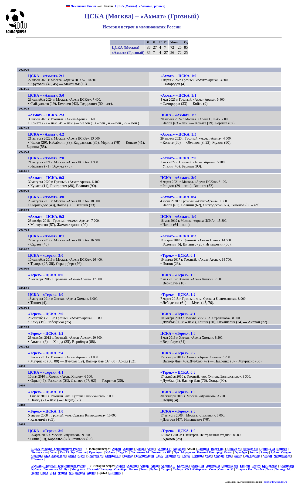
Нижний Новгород (209, 452)
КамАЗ (64, 452)
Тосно (186, 455)
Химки (267, 455)
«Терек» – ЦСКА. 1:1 (45, 392)
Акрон (116, 448)
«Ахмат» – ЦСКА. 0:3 (46, 178)
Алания (128, 448)
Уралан (219, 455)
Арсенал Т (164, 448)
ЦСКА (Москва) (126, 6)
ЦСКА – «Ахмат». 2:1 (46, 76)
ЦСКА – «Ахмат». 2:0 (46, 158)
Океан (228, 452)
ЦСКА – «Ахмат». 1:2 (178, 115)
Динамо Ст (268, 448)
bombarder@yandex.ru (275, 482)
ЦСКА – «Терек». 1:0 (178, 275)
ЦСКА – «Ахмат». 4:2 (46, 134)
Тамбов (128, 455)
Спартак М (95, 455)
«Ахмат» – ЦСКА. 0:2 (46, 216)
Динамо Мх (250, 448)
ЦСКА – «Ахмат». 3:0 (46, 95)
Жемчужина (39, 452)
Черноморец (282, 455)
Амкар (140, 448)
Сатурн (286, 452)
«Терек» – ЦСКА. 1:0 (45, 411)
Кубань (110, 452)
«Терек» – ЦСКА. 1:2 (178, 295)
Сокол (72, 455)
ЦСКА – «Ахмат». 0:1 (46, 236)
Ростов (254, 452)
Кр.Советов (79, 452)
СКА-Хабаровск (55, 455)
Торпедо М (172, 455)
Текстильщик (144, 455)
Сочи (81, 455)
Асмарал (179, 448)
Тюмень (197, 455)
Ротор (264, 452)
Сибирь (36, 455)
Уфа (229, 455)
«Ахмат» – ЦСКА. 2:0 (178, 158)
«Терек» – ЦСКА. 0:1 (178, 255)
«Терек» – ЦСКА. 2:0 (45, 314)
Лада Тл (122, 452)
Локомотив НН (161, 452)
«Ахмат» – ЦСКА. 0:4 (178, 197)
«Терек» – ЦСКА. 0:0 (45, 275)
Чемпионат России (81, 6)
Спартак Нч (113, 455)
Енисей (282, 448)
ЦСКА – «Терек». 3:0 (45, 255)
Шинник (37, 459)
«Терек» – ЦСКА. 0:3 (178, 372)
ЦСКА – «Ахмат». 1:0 (178, 216)
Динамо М (233, 448)
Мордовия (188, 452)
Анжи (150, 448)
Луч (176, 452)
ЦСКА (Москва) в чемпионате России (56, 448)
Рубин (275, 452)
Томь (159, 455)
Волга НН (217, 448)
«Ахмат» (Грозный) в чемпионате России (58, 466)
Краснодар (96, 452)
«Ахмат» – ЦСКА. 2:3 (46, 115)
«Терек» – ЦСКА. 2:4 (45, 353)
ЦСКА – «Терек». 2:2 (178, 353)
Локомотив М (139, 452)
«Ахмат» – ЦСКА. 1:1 (178, 95)
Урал (208, 455)
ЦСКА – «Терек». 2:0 (178, 411)
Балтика (203, 448)
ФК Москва (252, 455)
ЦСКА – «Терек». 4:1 (178, 314)
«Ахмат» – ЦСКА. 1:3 (178, 134)
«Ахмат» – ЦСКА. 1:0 (178, 76)
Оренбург (240, 452)
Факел (238, 455)
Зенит (54, 452)
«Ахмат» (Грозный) (152, 6)
